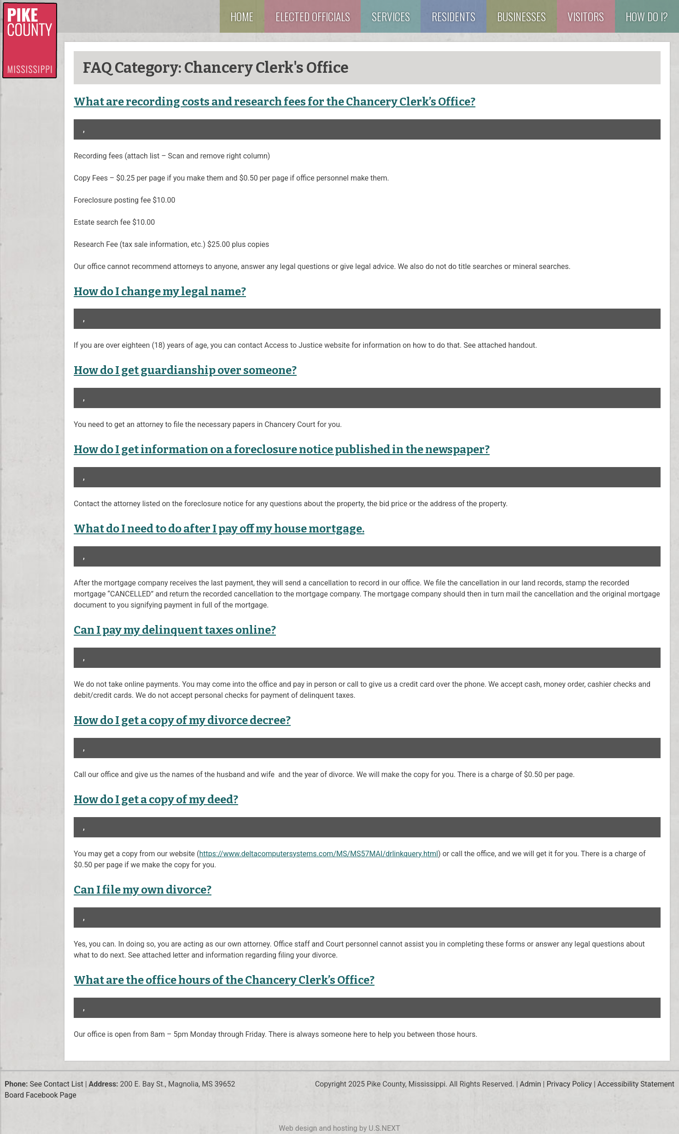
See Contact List (56, 1084)
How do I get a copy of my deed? (156, 799)
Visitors (586, 16)
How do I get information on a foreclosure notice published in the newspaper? (282, 449)
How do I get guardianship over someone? (185, 370)
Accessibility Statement (635, 1084)
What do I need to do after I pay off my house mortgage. (219, 528)
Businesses (521, 16)
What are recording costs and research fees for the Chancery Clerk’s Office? (274, 101)
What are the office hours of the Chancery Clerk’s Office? (224, 980)
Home (241, 16)
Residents (453, 16)
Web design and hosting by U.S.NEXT (339, 1128)
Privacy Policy (569, 1084)
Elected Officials (312, 16)
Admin (530, 1084)
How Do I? (647, 16)
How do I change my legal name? (160, 291)
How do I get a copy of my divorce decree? (182, 720)
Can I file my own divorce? (142, 889)
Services (391, 16)
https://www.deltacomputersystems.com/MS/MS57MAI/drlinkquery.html (318, 853)
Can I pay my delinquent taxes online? (175, 630)
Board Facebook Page (40, 1095)
